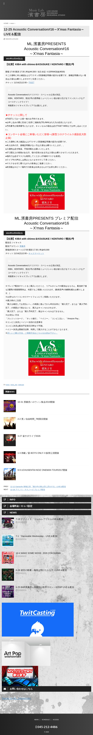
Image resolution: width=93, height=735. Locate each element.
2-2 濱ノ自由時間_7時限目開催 (33, 419)
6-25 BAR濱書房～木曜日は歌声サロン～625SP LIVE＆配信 (45, 587)
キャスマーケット (36, 253)
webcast (21, 385)
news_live (13, 385)
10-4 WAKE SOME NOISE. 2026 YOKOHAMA (38, 553)
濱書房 (22, 246)
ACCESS (56, 719)
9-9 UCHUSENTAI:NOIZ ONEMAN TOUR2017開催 (42, 470)
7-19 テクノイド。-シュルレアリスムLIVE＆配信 (39, 519)
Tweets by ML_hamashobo (16, 698)
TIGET (31, 83)
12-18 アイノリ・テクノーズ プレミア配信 (27, 490)
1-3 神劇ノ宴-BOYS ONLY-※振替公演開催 (38, 453)
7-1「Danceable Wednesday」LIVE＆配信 (36, 536)
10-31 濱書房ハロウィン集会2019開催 (36, 402)
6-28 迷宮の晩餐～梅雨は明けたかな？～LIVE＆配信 (41, 570)
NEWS (36, 719)
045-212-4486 (46, 726)
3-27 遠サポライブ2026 (29, 436)
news (7, 385)
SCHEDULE (46, 719)
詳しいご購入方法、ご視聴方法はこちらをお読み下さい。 (32, 333)
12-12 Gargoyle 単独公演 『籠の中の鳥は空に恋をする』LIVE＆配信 (38, 486)
